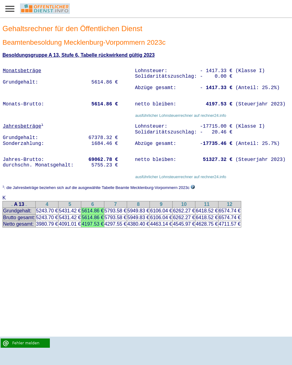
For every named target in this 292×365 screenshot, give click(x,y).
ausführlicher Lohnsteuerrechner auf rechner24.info (180, 115)
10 (184, 204)
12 (229, 204)
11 (207, 204)
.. (12, 205)
